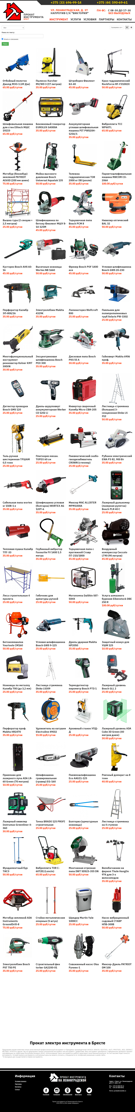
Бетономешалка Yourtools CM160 (13, 643)
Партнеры (106, 19)
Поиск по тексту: (8, 32)
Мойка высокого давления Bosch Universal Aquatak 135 (49, 177)
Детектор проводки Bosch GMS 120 (15, 408)
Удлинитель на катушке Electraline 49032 (51, 730)
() (66, 2)
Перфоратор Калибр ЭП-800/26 (15, 311)
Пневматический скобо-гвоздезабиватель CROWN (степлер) (84, 459)
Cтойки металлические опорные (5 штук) (50, 919)
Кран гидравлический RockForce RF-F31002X (116, 82)
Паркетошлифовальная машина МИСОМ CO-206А (117, 177)
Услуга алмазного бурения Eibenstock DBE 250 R (117, 599)
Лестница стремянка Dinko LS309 (49, 687)
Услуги (76, 19)
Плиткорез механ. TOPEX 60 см (47, 457)
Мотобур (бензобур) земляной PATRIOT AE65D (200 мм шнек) (16, 177)
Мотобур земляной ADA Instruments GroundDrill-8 (17, 921)
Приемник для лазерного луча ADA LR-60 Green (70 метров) (17, 778)
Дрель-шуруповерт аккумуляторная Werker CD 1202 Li (51, 409)
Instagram (57, 1094)
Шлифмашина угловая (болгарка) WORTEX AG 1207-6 (50, 506)
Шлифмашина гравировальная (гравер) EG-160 (46, 778)
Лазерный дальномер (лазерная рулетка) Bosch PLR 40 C (116, 506)
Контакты (124, 19)
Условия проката (20, 1081)
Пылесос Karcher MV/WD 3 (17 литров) (48, 82)
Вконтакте (78, 1094)
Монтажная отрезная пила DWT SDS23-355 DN (84, 869)
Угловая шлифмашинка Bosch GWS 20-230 (116, 268)
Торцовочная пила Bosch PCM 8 (80, 222)
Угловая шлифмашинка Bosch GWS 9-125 (50, 643)
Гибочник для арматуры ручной (47, 597)
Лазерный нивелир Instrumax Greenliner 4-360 (17, 825)
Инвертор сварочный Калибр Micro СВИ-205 (82, 408)
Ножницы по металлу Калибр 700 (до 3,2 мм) (17, 687)
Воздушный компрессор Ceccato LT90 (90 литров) (114, 552)
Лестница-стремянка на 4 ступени (115, 823)
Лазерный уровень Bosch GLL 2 (114, 687)
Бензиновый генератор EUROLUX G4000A (50, 125)
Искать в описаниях (10, 39)
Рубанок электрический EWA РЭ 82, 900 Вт (117, 457)
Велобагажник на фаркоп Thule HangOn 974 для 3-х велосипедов (115, 872)
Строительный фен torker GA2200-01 (48, 966)
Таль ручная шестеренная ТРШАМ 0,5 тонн (16, 459)
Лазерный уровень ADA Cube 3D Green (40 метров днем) (116, 732)
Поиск (5, 44)
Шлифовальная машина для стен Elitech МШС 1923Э (18, 127)
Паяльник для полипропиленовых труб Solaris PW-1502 (115, 313)
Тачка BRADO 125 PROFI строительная (50, 823)
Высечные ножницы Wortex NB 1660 (49, 268)
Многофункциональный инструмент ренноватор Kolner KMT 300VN (18, 361)
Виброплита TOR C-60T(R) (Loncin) (48, 869)
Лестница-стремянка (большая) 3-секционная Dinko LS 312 (115, 411)
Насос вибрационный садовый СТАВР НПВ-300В (115, 921)
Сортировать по (116, 27)
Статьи (17, 1089)
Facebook (46, 1094)
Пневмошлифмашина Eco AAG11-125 (82, 776)
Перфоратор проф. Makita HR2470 (14, 730)
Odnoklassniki (67, 1094)
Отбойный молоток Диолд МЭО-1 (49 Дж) (16, 82)
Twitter (89, 1094)
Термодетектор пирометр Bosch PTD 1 (83, 687)
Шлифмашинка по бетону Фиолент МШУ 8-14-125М (51, 223)
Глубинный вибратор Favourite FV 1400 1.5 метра (49, 552)
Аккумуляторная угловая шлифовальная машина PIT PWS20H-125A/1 (83, 128)
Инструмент (59, 19)
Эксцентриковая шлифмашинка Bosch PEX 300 (49, 360)
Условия (89, 19)
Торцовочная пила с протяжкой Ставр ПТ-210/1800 (81, 552)
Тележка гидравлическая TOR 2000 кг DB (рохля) (82, 177)
